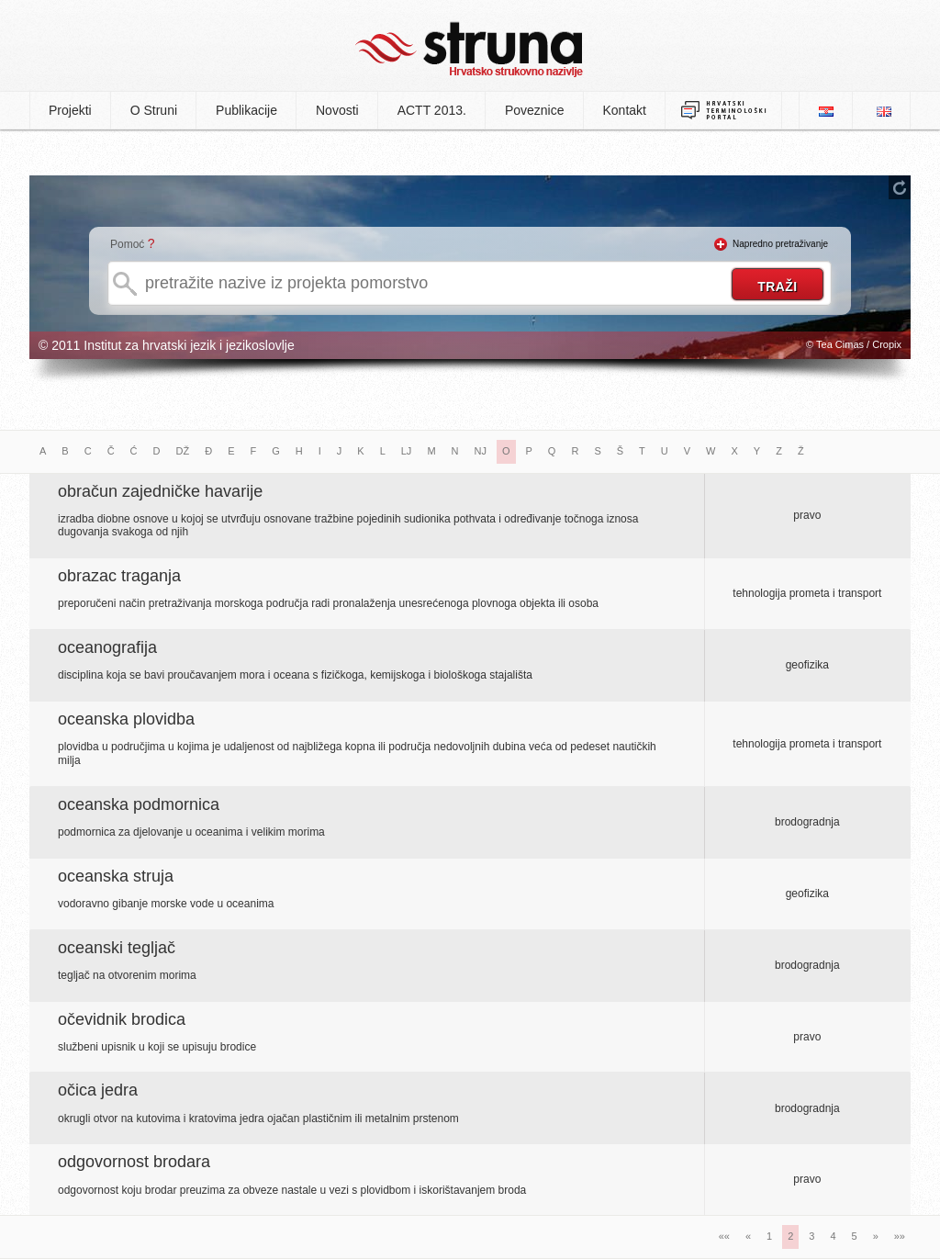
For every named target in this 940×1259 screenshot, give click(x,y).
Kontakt (624, 110)
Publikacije (246, 110)
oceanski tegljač (116, 948)
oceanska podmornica (138, 804)
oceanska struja (115, 876)
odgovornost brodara (134, 1161)
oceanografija (107, 647)
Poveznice (535, 110)
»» (899, 1236)
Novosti (337, 110)
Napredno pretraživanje (780, 244)
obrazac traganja (119, 576)
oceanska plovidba (126, 719)
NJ (481, 450)
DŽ (183, 450)
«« (724, 1236)
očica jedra (98, 1090)
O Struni (153, 110)
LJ (406, 450)
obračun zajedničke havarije (160, 491)
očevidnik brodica (121, 1019)
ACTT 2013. (431, 110)
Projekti (70, 110)
